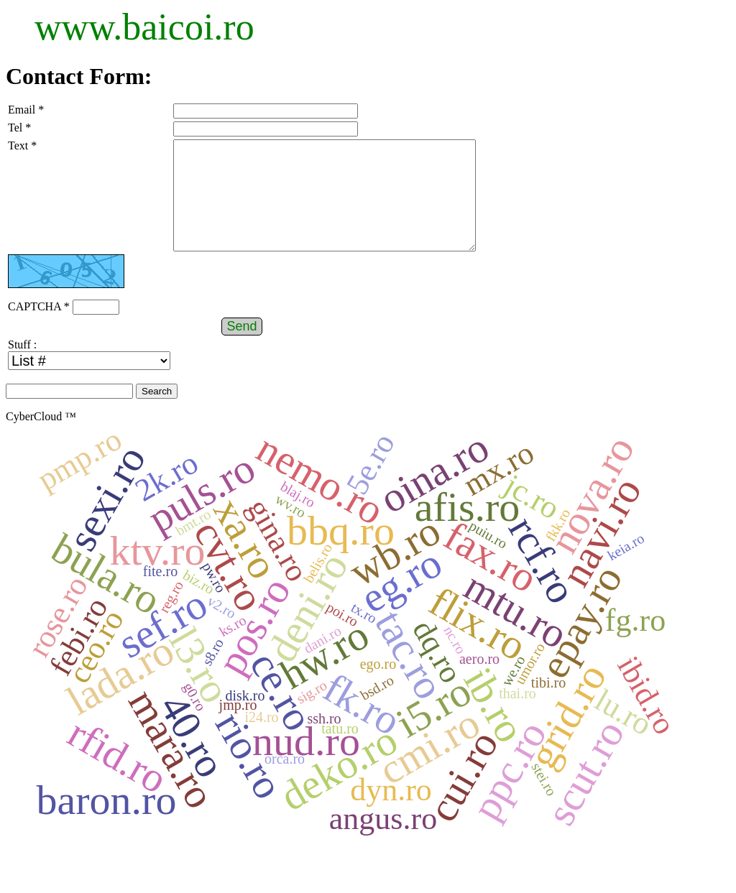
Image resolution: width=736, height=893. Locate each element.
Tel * (19, 127)
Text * (22, 145)
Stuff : (22, 366)
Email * (26, 109)
